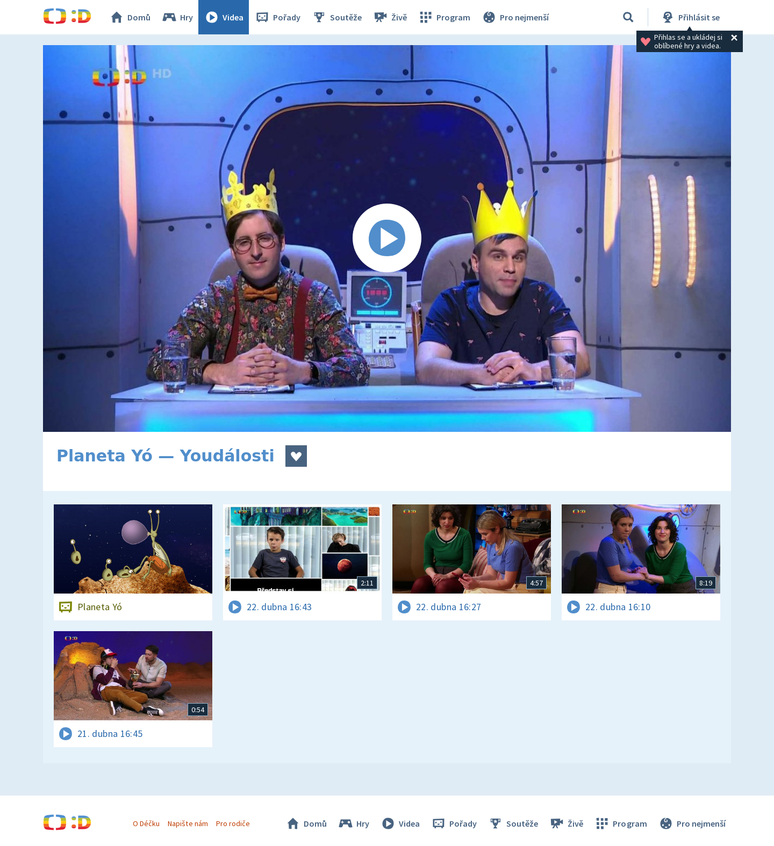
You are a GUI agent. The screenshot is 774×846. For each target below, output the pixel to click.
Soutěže (336, 17)
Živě (389, 17)
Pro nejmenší (515, 17)
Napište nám (187, 823)
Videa (223, 17)
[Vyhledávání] (628, 17)
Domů (129, 17)
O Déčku (146, 823)
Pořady (277, 17)
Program (444, 17)
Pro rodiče (233, 823)
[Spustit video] (387, 238)
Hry (177, 17)
